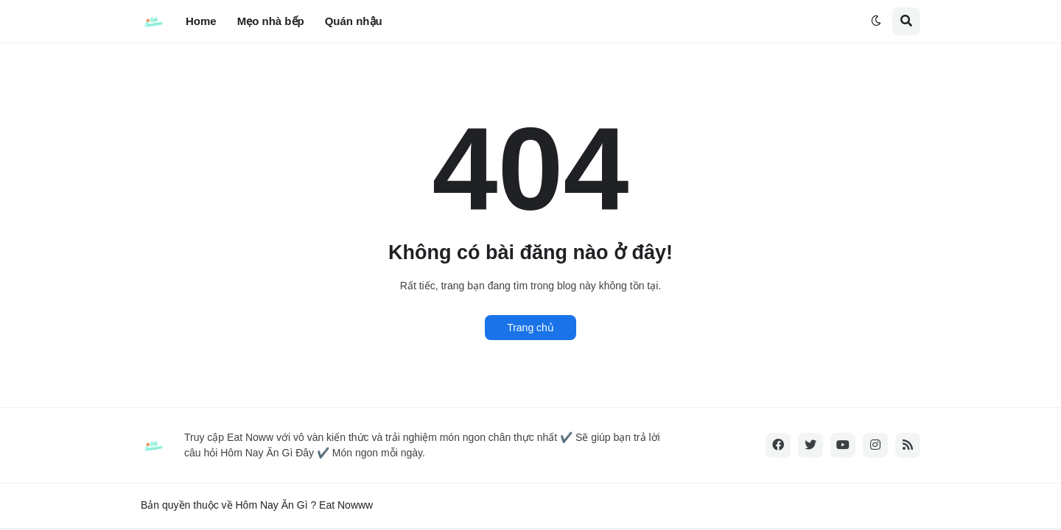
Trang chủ (530, 327)
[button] (876, 21)
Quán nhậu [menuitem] (353, 21)
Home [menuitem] (201, 21)
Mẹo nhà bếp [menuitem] (270, 21)
